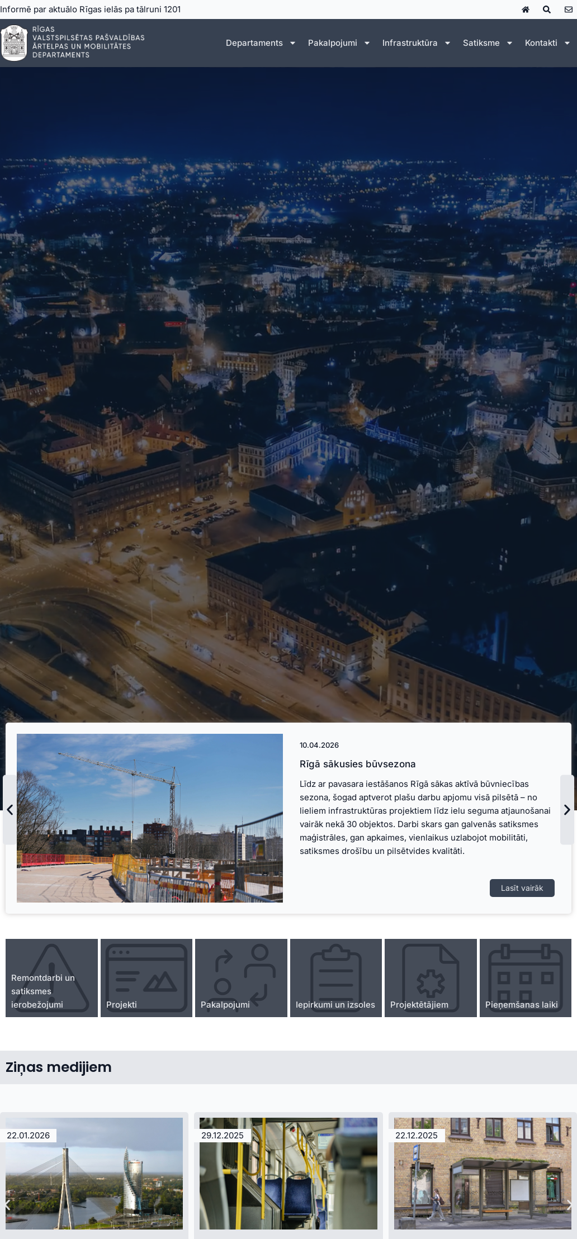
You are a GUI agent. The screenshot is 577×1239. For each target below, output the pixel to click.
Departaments (261, 43)
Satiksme (488, 43)
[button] (10, 810)
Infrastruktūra (417, 43)
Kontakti (548, 43)
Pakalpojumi (339, 43)
